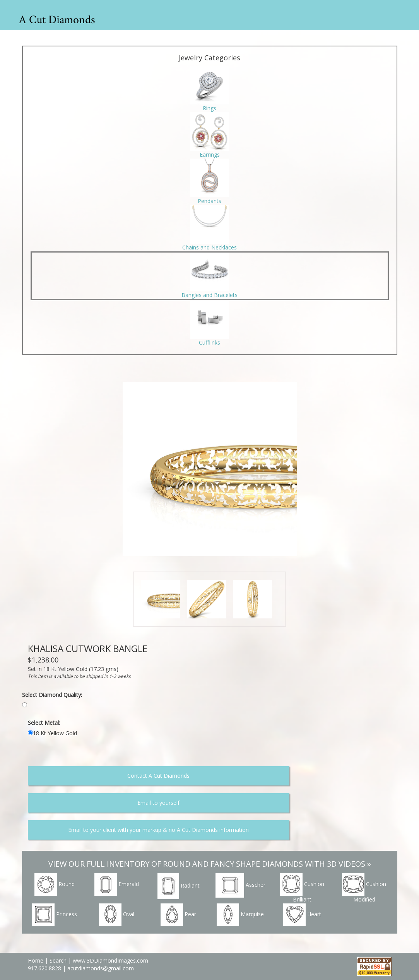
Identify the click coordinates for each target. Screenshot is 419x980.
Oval (116, 914)
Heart (302, 914)
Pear (178, 914)
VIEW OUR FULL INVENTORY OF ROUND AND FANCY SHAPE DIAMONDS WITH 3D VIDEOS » (209, 864)
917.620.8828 (45, 968)
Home (35, 960)
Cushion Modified (364, 888)
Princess (54, 914)
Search (58, 960)
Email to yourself (158, 802)
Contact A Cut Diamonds (158, 775)
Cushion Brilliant (302, 888)
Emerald (116, 884)
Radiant (178, 886)
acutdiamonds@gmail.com (100, 968)
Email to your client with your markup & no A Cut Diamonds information (158, 829)
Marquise (240, 914)
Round (54, 884)
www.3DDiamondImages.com (110, 960)
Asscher (240, 885)
